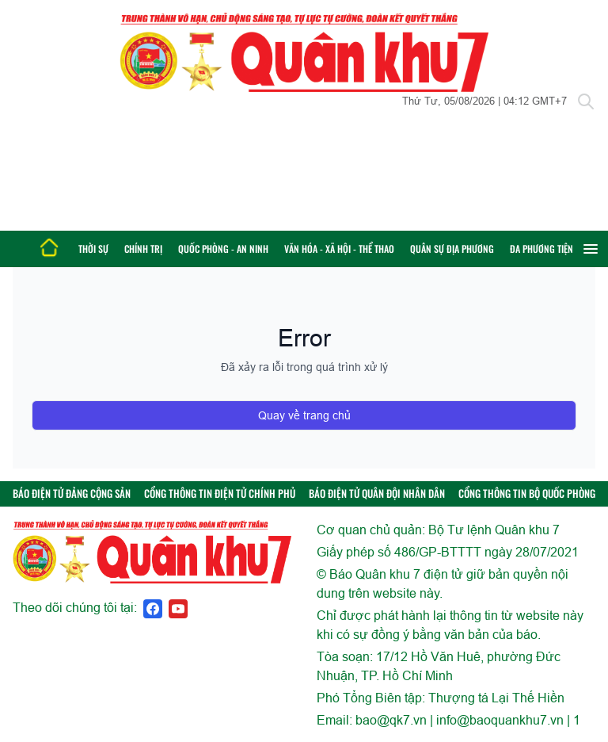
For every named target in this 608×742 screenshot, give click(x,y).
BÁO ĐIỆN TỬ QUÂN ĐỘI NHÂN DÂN (377, 493)
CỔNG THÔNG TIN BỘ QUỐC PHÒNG (526, 493)
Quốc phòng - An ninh (223, 248)
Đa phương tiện (541, 248)
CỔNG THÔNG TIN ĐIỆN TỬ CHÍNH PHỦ (219, 493)
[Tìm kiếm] (585, 101)
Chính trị (143, 248)
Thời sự (93, 248)
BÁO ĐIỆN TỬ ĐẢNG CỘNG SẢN (72, 493)
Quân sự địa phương (452, 248)
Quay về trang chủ (304, 415)
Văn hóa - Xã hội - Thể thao (339, 248)
